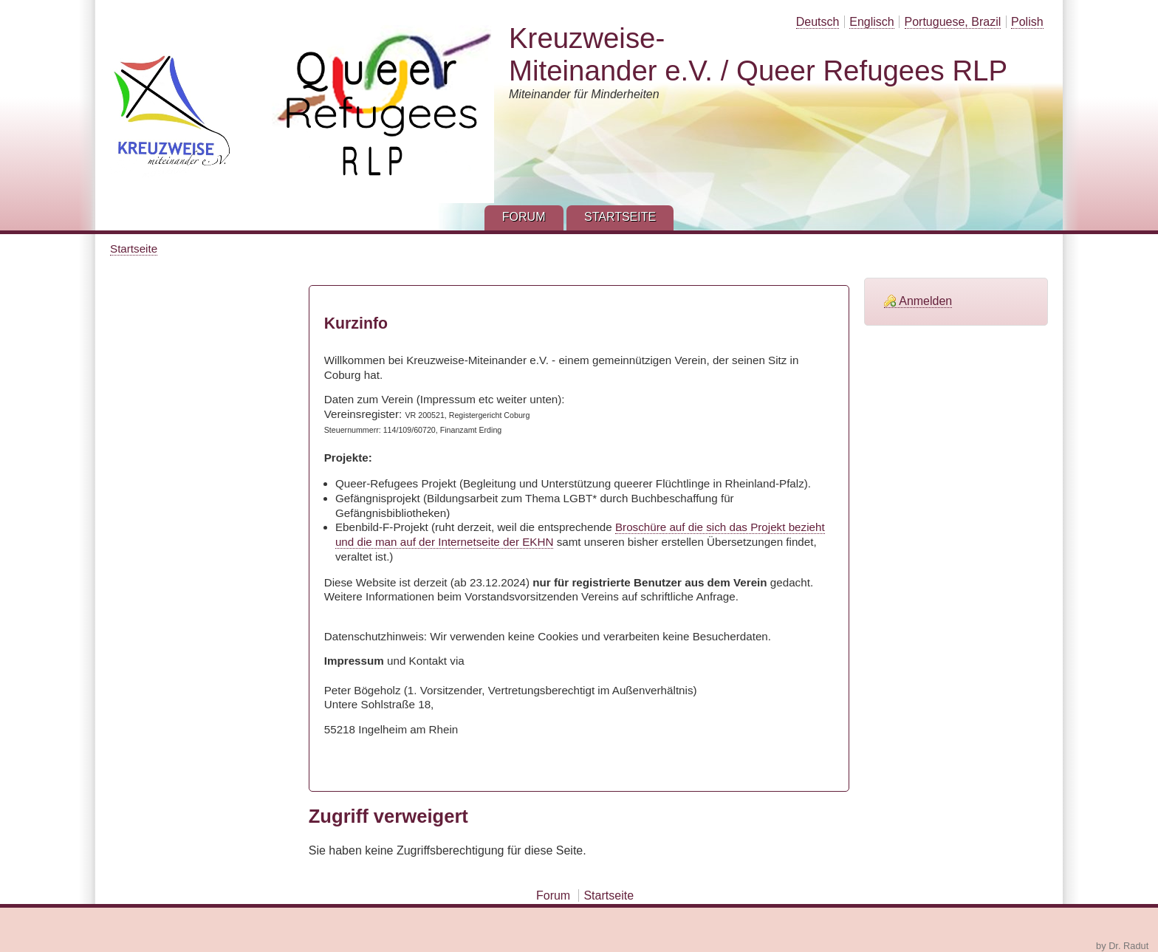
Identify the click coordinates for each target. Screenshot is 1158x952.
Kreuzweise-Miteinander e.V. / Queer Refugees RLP (758, 54)
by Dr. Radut (1122, 945)
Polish (1027, 22)
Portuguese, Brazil (953, 22)
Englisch (871, 22)
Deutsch (818, 22)
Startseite (133, 248)
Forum (553, 895)
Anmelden (925, 301)
